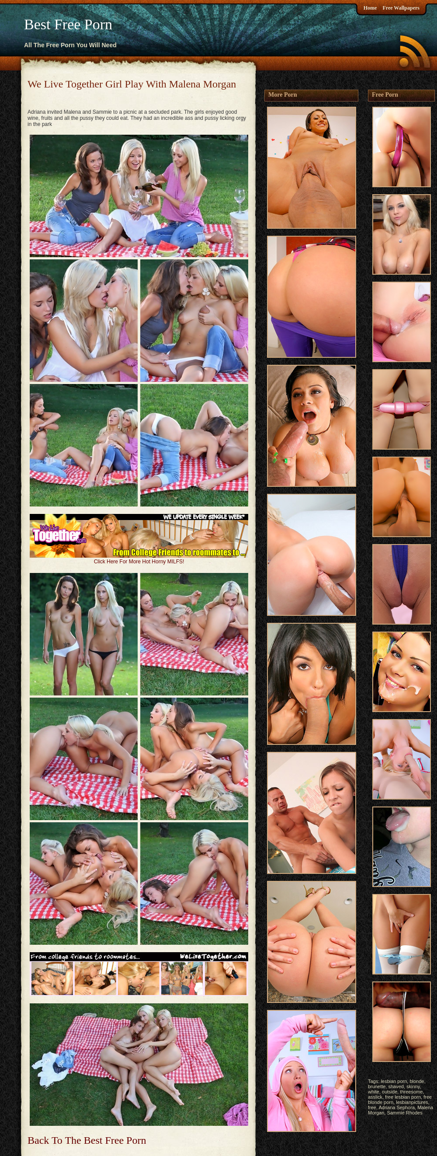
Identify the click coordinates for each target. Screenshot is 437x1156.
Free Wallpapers (401, 8)
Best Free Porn (68, 24)
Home (370, 8)
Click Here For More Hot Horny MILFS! (139, 562)
